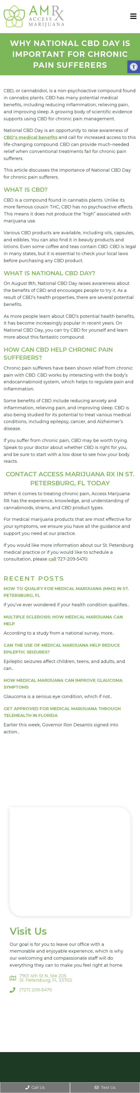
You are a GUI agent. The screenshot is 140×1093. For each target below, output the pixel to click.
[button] (133, 67)
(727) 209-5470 (35, 990)
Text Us (105, 1087)
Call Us (35, 1087)
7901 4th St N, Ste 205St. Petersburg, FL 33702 (45, 978)
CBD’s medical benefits (30, 137)
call (52, 559)
